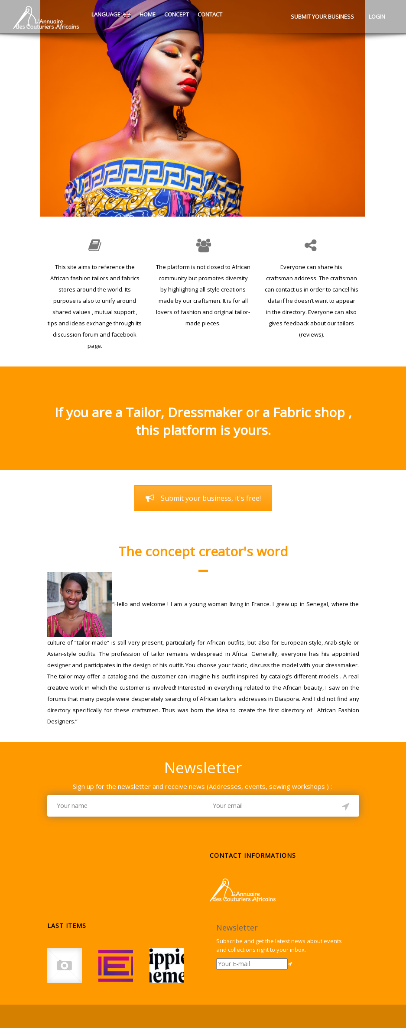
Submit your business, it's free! (203, 498)
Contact (210, 14)
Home (148, 14)
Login (377, 16)
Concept (176, 14)
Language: (110, 14)
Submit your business (322, 16)
